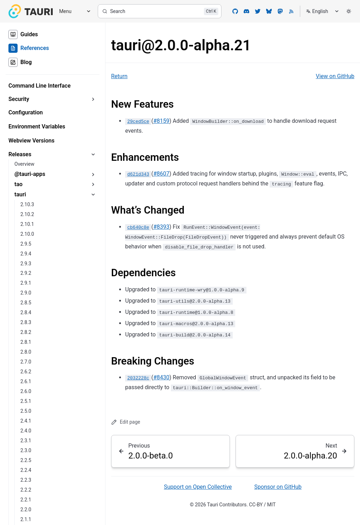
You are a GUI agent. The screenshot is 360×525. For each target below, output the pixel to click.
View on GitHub (335, 76)
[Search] (159, 11)
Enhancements (145, 157)
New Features (142, 104)
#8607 (161, 173)
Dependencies (143, 273)
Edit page (125, 422)
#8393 (161, 226)
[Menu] (72, 11)
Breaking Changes (152, 361)
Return (119, 76)
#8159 (161, 121)
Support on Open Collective (198, 486)
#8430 (161, 377)
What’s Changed (148, 210)
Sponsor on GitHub (277, 486)
